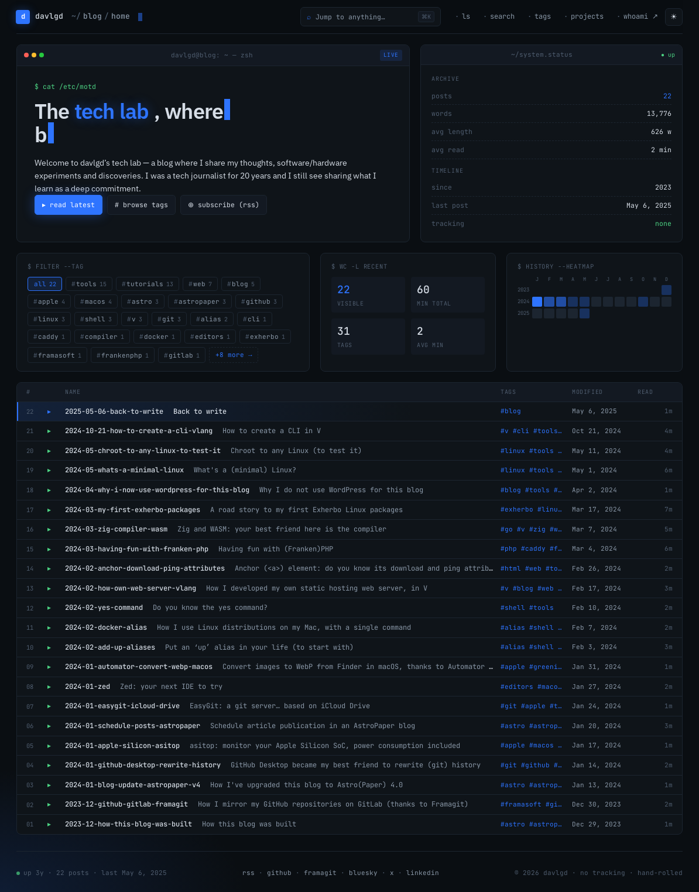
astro (145, 301)
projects (587, 16)
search (502, 16)
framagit (320, 873)
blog (243, 284)
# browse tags (142, 204)
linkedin (422, 873)
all (45, 284)
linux (51, 319)
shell (98, 319)
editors (212, 336)
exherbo (267, 336)
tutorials (149, 284)
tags (542, 16)
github (261, 301)
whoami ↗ (640, 16)
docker (159, 336)
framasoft (59, 355)
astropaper (202, 301)
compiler (104, 336)
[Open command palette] (370, 16)
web (202, 284)
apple (51, 301)
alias (214, 319)
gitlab (184, 355)
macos (98, 301)
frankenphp (125, 355)
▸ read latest (68, 204)
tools (91, 284)
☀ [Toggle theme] (673, 17)
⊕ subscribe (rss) (225, 204)
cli (257, 319)
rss (248, 873)
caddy (51, 336)
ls (466, 16)
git (171, 319)
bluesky (363, 873)
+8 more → (233, 355)
